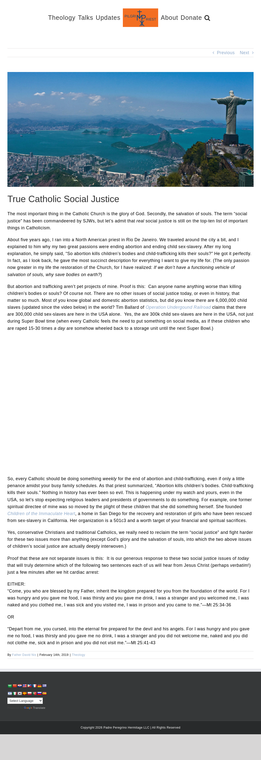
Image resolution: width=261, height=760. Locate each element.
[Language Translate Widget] (25, 701)
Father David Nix (24, 655)
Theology (78, 655)
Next (244, 52)
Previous (226, 52)
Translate (34, 707)
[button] (207, 17)
